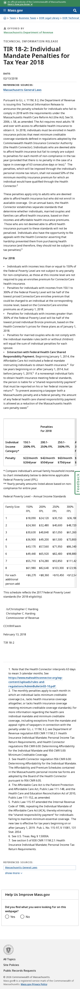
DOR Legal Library (49, 18)
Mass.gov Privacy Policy (34, 984)
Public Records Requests (19, 970)
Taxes (12, 18)
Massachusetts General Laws (22, 90)
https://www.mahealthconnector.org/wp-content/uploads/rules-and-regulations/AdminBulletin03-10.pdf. (35, 682)
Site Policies (11, 965)
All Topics (9, 959)
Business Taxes (27, 18)
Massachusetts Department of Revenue (28, 32)
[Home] (5, 18)
